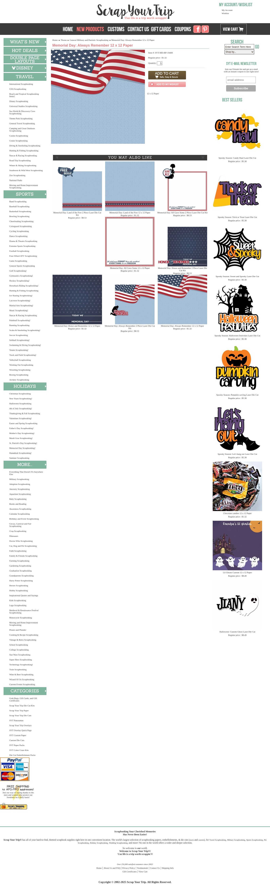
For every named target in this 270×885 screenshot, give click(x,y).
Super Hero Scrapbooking (20, 659)
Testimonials (142, 868)
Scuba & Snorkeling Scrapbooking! (24, 330)
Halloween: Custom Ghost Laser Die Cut (237, 631)
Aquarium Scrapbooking (20, 494)
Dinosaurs (13, 536)
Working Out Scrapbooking (21, 365)
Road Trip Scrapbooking (20, 160)
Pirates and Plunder (17, 630)
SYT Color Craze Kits (19, 750)
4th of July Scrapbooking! (20, 408)
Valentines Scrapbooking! (20, 418)
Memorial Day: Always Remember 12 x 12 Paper (182, 326)
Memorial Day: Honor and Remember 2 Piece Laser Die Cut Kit (182, 269)
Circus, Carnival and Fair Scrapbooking (20, 525)
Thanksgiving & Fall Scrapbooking (24, 413)
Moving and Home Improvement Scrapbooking (23, 186)
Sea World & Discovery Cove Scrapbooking (22, 112)
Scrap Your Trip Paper (19, 710)
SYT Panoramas (16, 720)
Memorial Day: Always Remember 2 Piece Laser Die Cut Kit (130, 327)
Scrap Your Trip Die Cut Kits (22, 705)
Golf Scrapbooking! (18, 271)
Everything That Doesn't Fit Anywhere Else (26, 473)
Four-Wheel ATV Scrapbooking (23, 256)
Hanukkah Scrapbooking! (20, 453)
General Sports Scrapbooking (22, 266)
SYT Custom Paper (17, 735)
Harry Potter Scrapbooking (21, 580)
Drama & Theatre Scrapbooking (23, 241)
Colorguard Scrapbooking (20, 226)
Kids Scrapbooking (17, 600)
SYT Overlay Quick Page (20, 730)
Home (55, 40)
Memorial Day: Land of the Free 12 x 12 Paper (130, 212)
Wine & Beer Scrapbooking (21, 674)
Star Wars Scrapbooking (19, 654)
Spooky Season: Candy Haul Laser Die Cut (237, 158)
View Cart (143, 871)
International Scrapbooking (21, 84)
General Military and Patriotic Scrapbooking (89, 40)
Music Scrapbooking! (18, 310)
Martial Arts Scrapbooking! (21, 305)
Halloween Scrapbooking (20, 403)
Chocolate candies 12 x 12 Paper (237, 513)
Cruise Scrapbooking (18, 140)
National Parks (15, 180)
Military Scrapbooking (19, 479)
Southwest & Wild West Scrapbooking (26, 170)
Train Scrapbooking (17, 669)
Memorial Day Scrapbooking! (22, 448)
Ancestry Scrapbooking (19, 489)
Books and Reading (17, 504)
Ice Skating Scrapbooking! (20, 295)
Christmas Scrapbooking (20, 393)
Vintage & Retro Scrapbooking (22, 640)
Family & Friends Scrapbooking (23, 556)
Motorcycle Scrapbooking (20, 617)
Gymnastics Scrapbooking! (21, 276)
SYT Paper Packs (17, 745)
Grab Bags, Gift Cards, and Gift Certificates (23, 699)
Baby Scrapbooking (17, 499)
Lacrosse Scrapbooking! (19, 300)
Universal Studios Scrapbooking (23, 106)
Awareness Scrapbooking (20, 509)
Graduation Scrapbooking (20, 570)
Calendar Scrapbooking (19, 514)
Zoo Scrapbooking (17, 175)
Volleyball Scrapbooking (20, 360)
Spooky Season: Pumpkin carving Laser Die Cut (237, 395)
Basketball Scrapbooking (20, 211)
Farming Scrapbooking (19, 561)
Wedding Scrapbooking (118, 843)
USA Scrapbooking (17, 89)
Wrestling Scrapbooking (19, 370)
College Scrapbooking (19, 649)
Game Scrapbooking (18, 261)
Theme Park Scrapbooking (20, 118)
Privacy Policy (128, 868)
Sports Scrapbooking (254, 840)
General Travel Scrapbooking (22, 123)
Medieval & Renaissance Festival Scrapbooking (24, 611)
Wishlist (225, 13)
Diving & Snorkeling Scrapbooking (24, 145)
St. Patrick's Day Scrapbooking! (23, 443)
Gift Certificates (130, 871)
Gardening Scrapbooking (20, 566)
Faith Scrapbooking (17, 551)
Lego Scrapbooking (17, 605)
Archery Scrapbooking (19, 380)
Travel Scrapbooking (217, 840)
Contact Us (155, 868)
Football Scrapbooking (19, 251)
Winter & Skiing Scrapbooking (22, 165)
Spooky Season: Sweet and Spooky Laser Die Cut (237, 276)
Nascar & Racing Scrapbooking (23, 155)
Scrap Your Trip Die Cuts (20, 715)
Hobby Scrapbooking (18, 590)
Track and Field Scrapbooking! (22, 355)
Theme (64, 40)
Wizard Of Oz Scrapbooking (21, 679)
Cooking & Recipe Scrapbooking (23, 635)
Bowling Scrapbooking (19, 216)
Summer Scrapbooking (19, 458)
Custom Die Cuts (16, 740)
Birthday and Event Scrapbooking (24, 519)
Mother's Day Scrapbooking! (21, 433)
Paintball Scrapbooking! (19, 320)
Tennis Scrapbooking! (18, 350)
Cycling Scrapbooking (19, 231)
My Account (227, 10)
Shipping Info (168, 868)
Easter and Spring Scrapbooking (23, 423)
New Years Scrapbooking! (20, 398)
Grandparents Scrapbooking (21, 575)
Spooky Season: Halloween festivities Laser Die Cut (237, 335)
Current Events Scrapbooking (22, 684)
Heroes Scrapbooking (18, 585)
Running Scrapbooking (19, 325)
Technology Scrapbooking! (21, 664)
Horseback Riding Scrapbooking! (23, 285)
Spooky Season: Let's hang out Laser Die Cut (237, 454)
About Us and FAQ (112, 868)
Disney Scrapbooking (18, 101)
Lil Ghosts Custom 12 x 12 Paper (237, 572)
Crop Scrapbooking (17, 531)
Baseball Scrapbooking (19, 206)
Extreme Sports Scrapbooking (22, 246)
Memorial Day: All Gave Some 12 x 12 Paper (130, 268)
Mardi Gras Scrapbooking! (21, 438)
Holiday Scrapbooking (99, 843)
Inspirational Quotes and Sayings (23, 595)
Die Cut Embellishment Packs (22, 755)
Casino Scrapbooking (18, 135)
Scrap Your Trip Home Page (108, 11)
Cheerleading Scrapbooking (21, 221)
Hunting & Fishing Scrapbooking (23, 150)
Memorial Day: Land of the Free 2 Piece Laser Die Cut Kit (77, 213)
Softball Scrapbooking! (19, 340)
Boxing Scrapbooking (18, 375)
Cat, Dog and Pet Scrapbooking (23, 546)
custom (201, 840)
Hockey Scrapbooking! (19, 280)
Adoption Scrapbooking (19, 484)
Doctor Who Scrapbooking (21, 541)
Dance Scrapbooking (18, 236)
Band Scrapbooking (17, 201)
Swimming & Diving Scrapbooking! (25, 345)
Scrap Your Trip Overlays (20, 725)
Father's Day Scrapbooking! (21, 428)
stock (192, 840)
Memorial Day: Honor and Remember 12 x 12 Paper (77, 326)
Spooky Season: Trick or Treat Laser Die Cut (237, 217)
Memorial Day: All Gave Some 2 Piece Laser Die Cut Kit (182, 212)
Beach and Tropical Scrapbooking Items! (24, 95)
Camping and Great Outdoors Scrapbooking (22, 129)
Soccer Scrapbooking (18, 335)
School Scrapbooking (18, 645)
